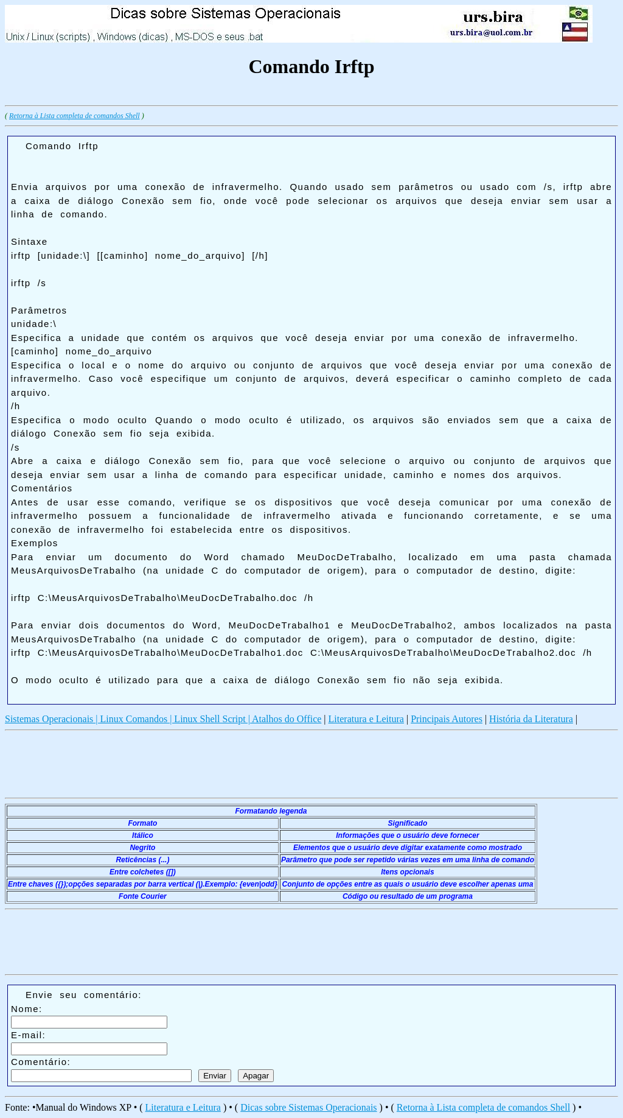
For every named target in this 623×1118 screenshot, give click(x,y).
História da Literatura (531, 719)
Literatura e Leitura (366, 719)
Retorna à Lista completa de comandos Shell (74, 115)
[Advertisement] (226, 95)
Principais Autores (446, 719)
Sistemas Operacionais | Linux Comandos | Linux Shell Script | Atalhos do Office (163, 719)
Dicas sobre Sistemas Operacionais (308, 1107)
